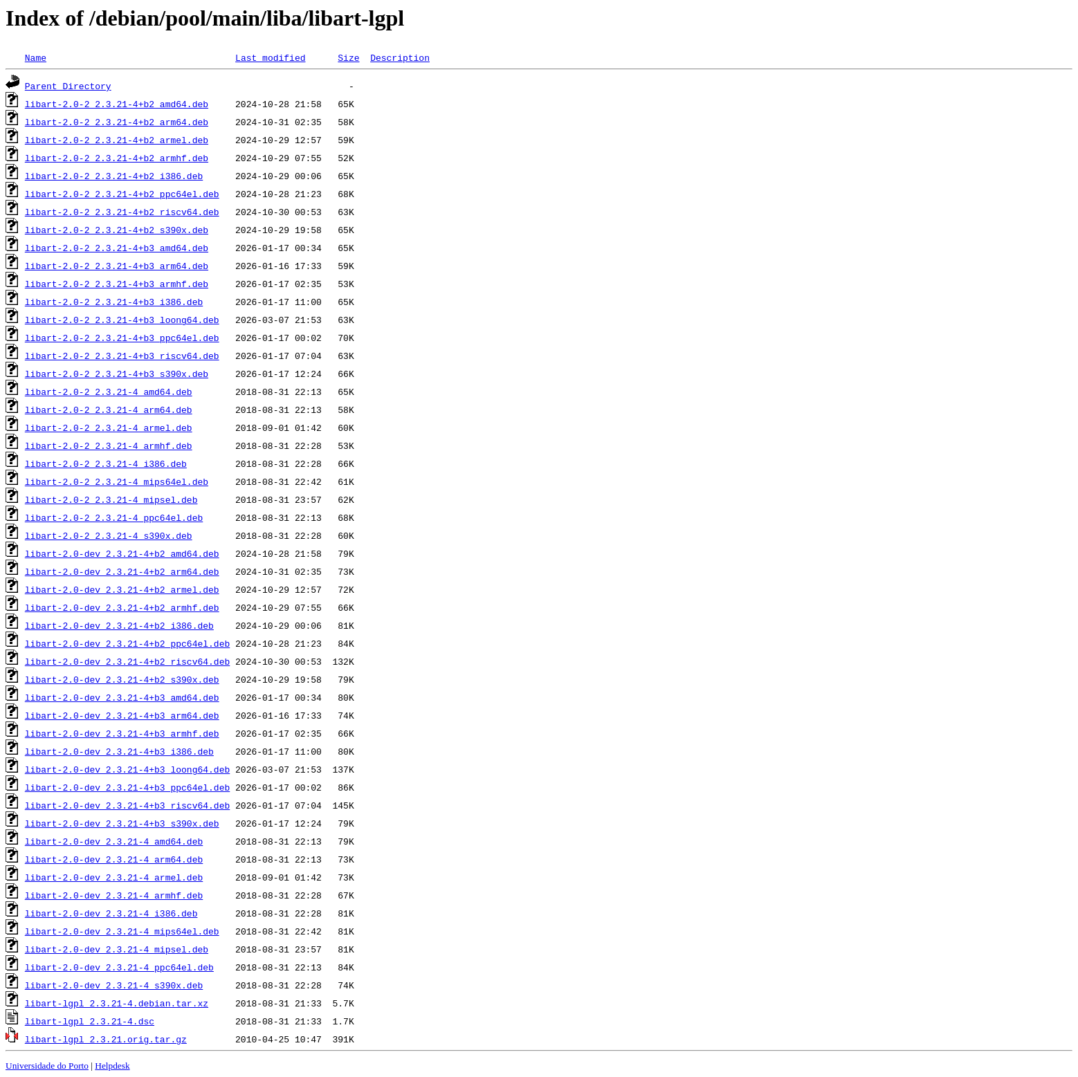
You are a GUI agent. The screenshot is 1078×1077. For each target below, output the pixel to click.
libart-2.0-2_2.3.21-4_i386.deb (106, 463)
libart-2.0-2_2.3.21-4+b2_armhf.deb (116, 157)
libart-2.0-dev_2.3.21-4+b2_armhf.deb (122, 607)
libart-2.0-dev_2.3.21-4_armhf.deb (114, 895)
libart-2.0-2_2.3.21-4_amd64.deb (108, 391)
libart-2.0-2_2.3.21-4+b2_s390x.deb (116, 229)
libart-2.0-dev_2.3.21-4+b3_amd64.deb (122, 697)
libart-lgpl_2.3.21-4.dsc (89, 1021)
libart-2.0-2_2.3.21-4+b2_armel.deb (116, 140)
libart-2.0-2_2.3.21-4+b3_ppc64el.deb (122, 337)
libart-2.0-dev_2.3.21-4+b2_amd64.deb (122, 553)
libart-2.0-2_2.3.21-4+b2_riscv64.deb (122, 211)
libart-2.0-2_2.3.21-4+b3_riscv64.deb (122, 355)
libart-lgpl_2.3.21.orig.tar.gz (106, 1039)
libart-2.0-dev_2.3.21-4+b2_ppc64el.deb (127, 643)
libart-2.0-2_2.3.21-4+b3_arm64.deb (116, 265)
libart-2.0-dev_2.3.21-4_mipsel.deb (116, 949)
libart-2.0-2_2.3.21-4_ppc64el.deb (114, 517)
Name (35, 57)
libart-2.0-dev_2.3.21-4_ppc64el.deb (119, 967)
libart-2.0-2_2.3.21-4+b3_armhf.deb (116, 283)
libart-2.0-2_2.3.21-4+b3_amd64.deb (116, 247)
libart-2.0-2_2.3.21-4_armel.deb (108, 427)
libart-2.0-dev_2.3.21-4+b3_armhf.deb (122, 733)
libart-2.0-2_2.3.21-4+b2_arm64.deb (116, 122)
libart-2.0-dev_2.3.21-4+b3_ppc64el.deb (127, 787)
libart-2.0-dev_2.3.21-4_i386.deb (111, 913)
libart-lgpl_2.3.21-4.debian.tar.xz (116, 1003)
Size (348, 57)
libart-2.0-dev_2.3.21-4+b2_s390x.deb (122, 679)
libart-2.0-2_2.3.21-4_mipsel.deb (111, 499)
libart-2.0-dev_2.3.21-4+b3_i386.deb (119, 751)
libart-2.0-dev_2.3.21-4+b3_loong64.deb (127, 769)
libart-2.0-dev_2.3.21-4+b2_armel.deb (122, 589)
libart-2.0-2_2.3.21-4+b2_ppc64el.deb (122, 193)
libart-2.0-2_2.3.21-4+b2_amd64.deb (116, 104)
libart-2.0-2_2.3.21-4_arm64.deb (108, 409)
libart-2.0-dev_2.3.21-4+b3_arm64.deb (122, 715)
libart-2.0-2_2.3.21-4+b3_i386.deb (114, 301)
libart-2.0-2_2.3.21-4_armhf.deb (108, 445)
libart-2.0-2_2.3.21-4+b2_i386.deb (114, 175)
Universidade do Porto (47, 1065)
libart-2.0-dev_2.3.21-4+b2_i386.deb (119, 625)
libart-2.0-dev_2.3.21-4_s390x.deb (114, 985)
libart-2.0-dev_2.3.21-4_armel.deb (114, 877)
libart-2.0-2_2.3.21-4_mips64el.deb (116, 481)
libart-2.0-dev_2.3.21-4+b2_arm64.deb (122, 571)
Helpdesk (112, 1065)
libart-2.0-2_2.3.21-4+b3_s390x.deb (116, 373)
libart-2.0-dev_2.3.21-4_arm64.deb (114, 859)
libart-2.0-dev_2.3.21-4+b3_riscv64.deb (127, 805)
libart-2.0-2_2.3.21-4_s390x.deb (108, 535)
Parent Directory (68, 86)
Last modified (270, 57)
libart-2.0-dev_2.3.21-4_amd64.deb (114, 841)
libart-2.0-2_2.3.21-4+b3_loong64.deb (122, 319)
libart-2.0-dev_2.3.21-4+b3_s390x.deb (122, 823)
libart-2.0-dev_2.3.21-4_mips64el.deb (122, 931)
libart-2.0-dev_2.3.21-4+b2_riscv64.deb (127, 661)
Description (400, 57)
